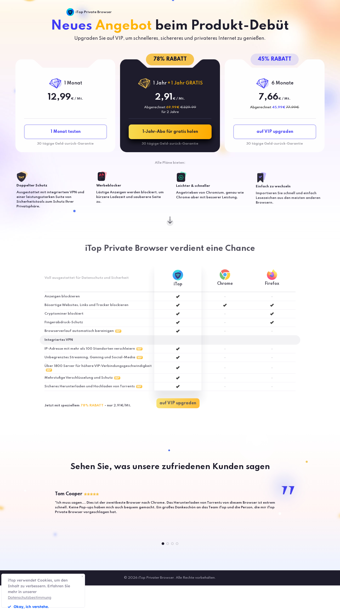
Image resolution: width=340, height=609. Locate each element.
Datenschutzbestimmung (29, 597)
